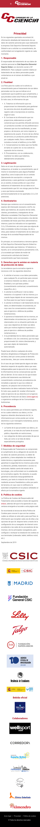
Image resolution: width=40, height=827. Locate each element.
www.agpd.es (32, 397)
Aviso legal (7, 816)
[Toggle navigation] (11, 4)
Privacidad (17, 816)
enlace (3, 504)
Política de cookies (29, 816)
